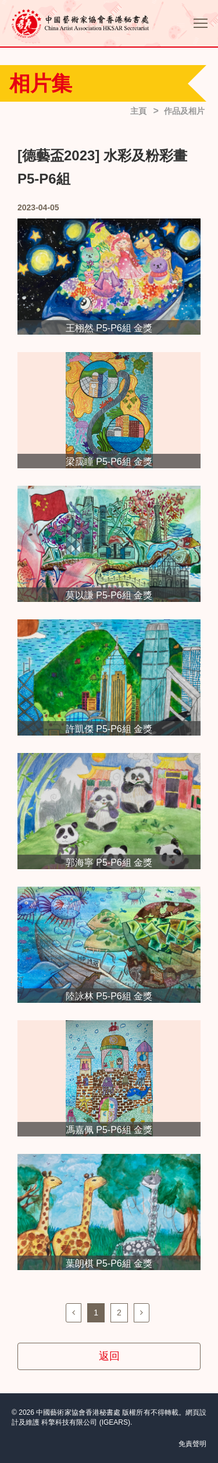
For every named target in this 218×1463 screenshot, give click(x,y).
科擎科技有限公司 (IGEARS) (85, 1422)
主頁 (138, 111)
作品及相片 (184, 111)
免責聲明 (192, 1444)
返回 (109, 1356)
